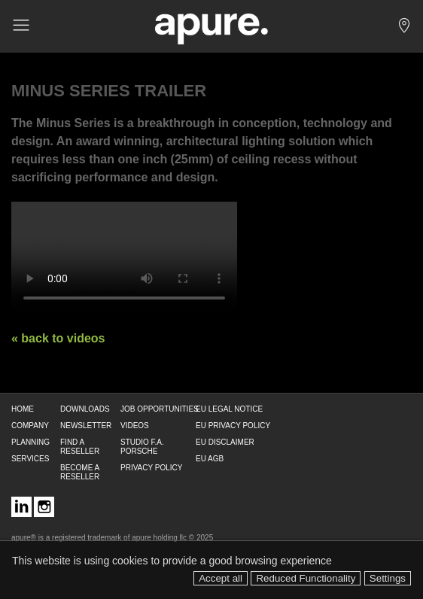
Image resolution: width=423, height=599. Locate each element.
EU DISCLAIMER (225, 442)
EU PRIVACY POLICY (233, 425)
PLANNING (30, 442)
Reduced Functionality (305, 578)
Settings (388, 578)
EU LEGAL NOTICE (229, 409)
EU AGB (210, 459)
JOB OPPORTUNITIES (159, 409)
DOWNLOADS (85, 409)
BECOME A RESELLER (79, 472)
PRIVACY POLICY (151, 468)
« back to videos (58, 338)
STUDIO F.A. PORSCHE (142, 446)
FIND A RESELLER (79, 446)
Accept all (220, 578)
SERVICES (30, 459)
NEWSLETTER (85, 425)
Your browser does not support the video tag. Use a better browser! (124, 258)
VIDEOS (134, 425)
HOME (22, 409)
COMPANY (30, 425)
